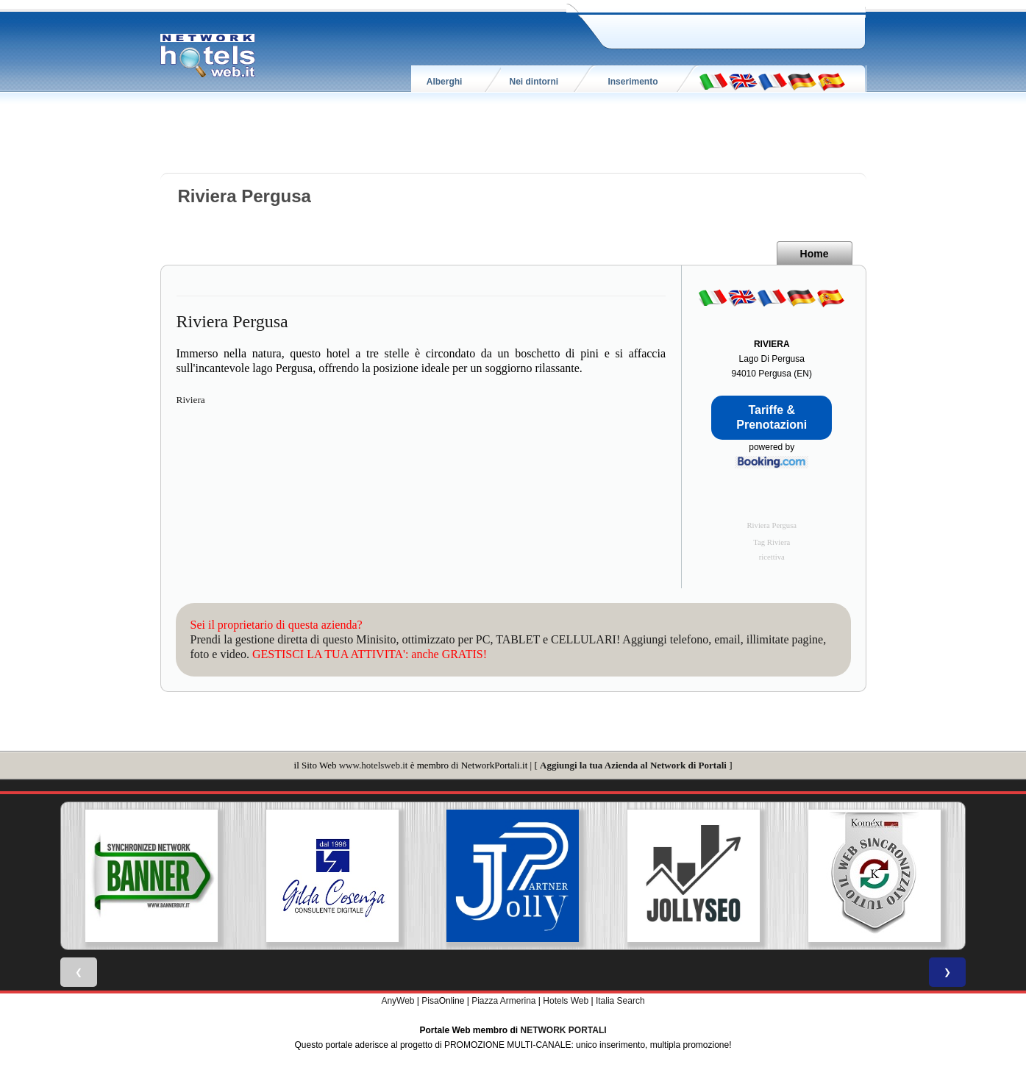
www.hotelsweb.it (373, 765)
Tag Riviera (771, 542)
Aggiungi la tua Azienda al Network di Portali (633, 765)
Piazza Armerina (503, 1001)
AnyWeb (397, 1001)
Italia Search (620, 1001)
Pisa (429, 1001)
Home (814, 254)
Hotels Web (565, 1001)
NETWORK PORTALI (564, 1030)
